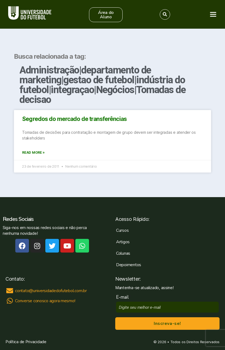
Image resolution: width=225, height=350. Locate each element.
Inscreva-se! (167, 324)
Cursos (122, 230)
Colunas (123, 253)
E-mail (123, 297)
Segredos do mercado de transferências (74, 118)
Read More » (33, 152)
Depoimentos (128, 265)
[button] (105, 14)
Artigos (123, 242)
